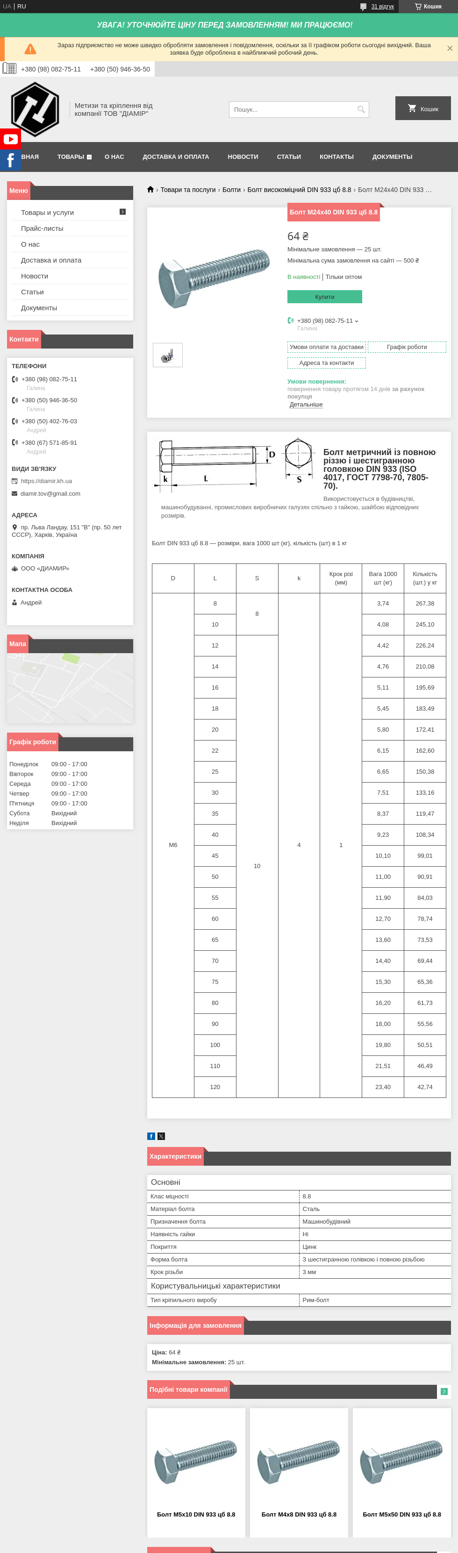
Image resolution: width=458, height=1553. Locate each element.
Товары (70, 156)
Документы (392, 156)
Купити (325, 296)
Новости (243, 156)
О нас (114, 156)
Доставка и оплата (176, 156)
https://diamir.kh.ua (46, 480)
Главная (24, 156)
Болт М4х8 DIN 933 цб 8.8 (299, 1514)
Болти (231, 189)
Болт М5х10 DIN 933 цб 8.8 (196, 1514)
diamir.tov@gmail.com (50, 493)
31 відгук (383, 6)
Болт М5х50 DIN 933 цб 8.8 (402, 1514)
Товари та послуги (187, 189)
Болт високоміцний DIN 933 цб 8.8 (299, 189)
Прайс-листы (42, 228)
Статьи (289, 156)
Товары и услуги (47, 212)
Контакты (337, 156)
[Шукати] (361, 109)
